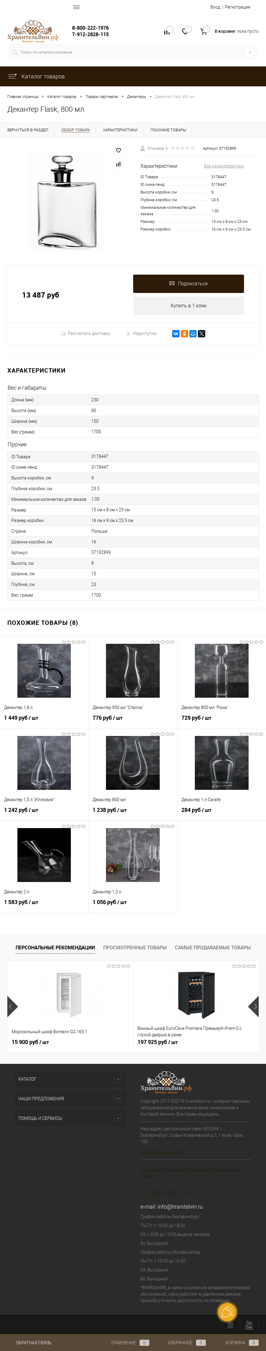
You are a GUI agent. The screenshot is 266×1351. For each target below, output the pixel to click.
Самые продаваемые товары (213, 947)
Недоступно (141, 333)
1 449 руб (44, 721)
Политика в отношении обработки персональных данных (189, 1173)
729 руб (221, 721)
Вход (215, 7)
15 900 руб (30, 1042)
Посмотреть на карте (161, 1151)
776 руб (133, 721)
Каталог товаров (36, 76)
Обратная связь (29, 1342)
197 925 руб (115, 1042)
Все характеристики (224, 165)
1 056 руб (133, 905)
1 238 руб (133, 813)
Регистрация (237, 7)
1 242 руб (44, 813)
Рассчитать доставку (85, 333)
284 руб (221, 813)
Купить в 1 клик (188, 306)
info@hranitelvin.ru (180, 1206)
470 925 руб (199, 1042)
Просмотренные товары (135, 947)
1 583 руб (44, 905)
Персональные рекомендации (55, 947)
